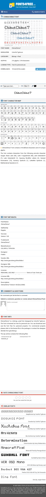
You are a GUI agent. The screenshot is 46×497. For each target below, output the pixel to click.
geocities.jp (13, 331)
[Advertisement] (23, 78)
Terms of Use (26, 485)
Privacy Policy (35, 485)
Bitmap (14, 56)
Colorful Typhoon (17, 52)
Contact (43, 485)
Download (40, 69)
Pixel (19, 56)
